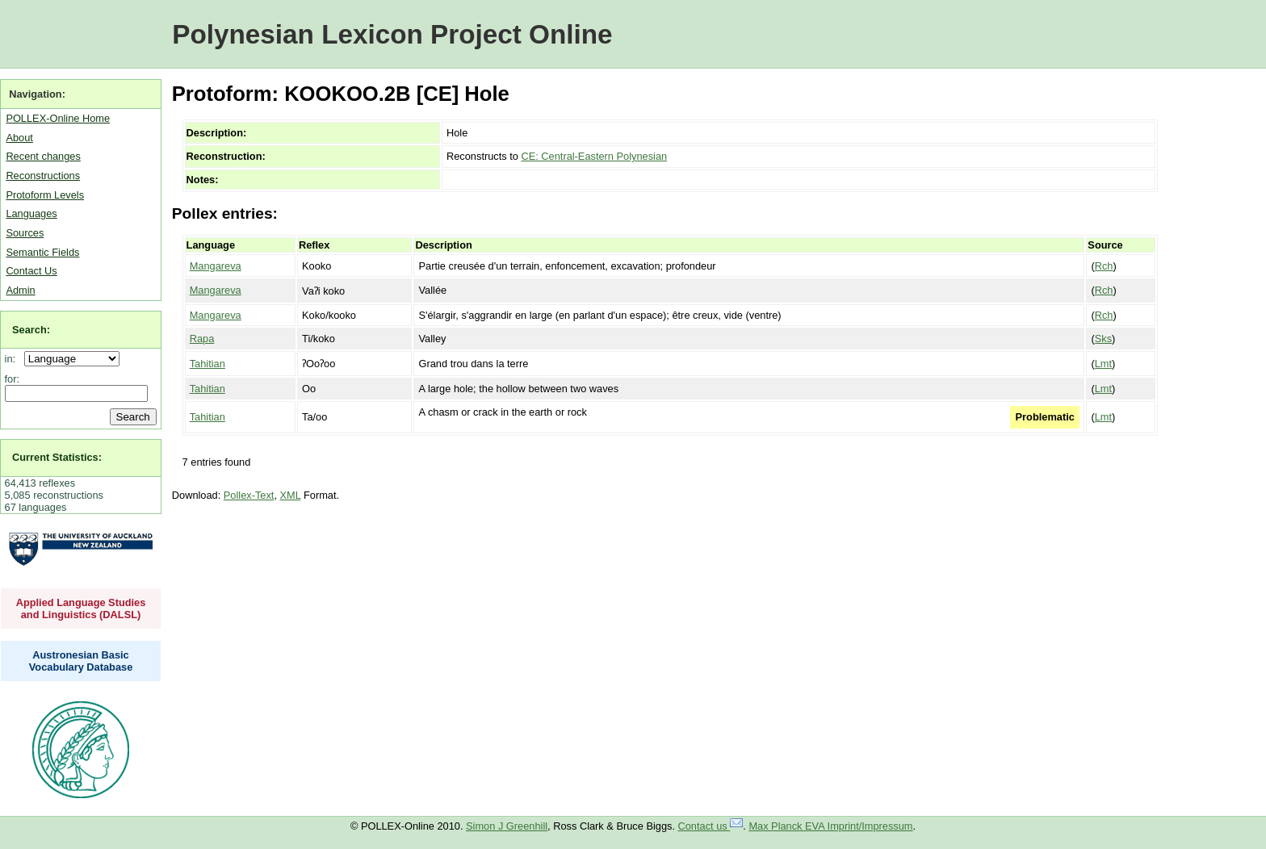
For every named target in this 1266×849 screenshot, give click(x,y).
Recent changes (43, 156)
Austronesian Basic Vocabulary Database (81, 661)
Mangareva (215, 266)
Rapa (202, 338)
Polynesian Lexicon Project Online (392, 34)
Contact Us (31, 271)
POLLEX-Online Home (58, 118)
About (19, 138)
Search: (31, 330)
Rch (1104, 266)
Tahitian (207, 364)
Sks (1103, 338)
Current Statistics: (57, 457)
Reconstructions (43, 175)
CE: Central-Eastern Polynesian (594, 156)
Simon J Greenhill (506, 826)
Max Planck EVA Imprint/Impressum (830, 826)
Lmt (1103, 364)
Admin (20, 290)
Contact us (711, 826)
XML (290, 495)
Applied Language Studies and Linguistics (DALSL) (81, 608)
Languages (31, 213)
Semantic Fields (42, 252)
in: (13, 359)
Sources (25, 233)
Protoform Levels (45, 195)
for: (12, 379)
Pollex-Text (249, 495)
